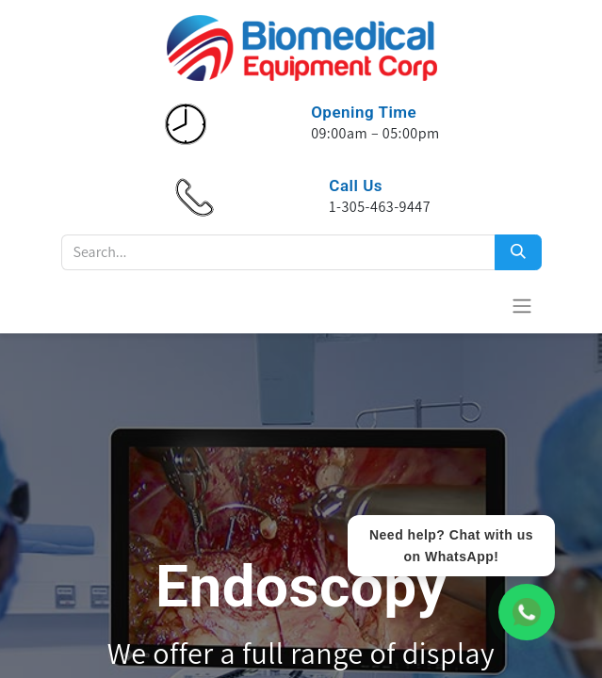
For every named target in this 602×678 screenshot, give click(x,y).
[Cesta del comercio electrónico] (476, 305)
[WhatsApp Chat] (526, 612)
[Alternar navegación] (522, 305)
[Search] (518, 252)
